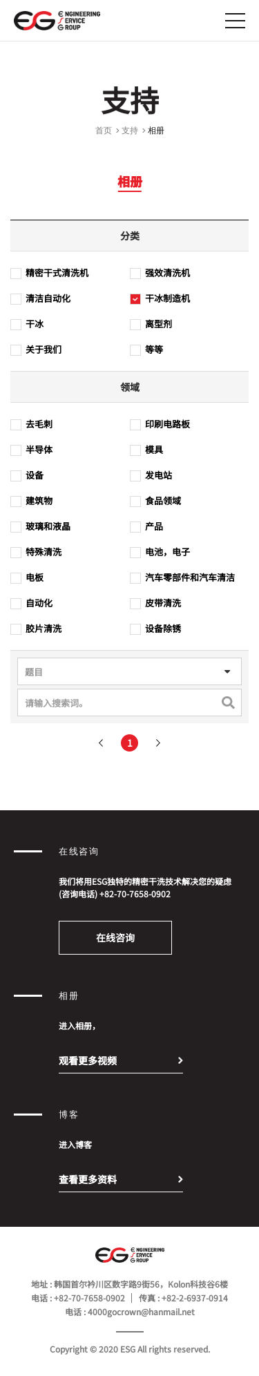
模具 (146, 452)
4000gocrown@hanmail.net (141, 1311)
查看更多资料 (88, 1179)
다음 (158, 746)
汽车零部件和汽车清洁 (182, 580)
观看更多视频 (88, 1060)
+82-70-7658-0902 (135, 893)
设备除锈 (155, 631)
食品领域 (155, 503)
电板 (27, 580)
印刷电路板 (160, 427)
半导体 (31, 452)
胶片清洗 (35, 631)
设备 (27, 478)
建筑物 (31, 503)
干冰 (27, 327)
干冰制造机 (160, 301)
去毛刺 (31, 427)
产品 (146, 529)
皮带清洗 (155, 606)
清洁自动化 (40, 301)
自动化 (31, 606)
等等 (146, 352)
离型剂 (151, 327)
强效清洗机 (160, 276)
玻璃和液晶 (40, 529)
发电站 (151, 478)
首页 (103, 133)
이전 (100, 746)
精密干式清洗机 (49, 276)
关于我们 (35, 352)
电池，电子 (160, 555)
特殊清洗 (35, 555)
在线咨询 (115, 937)
